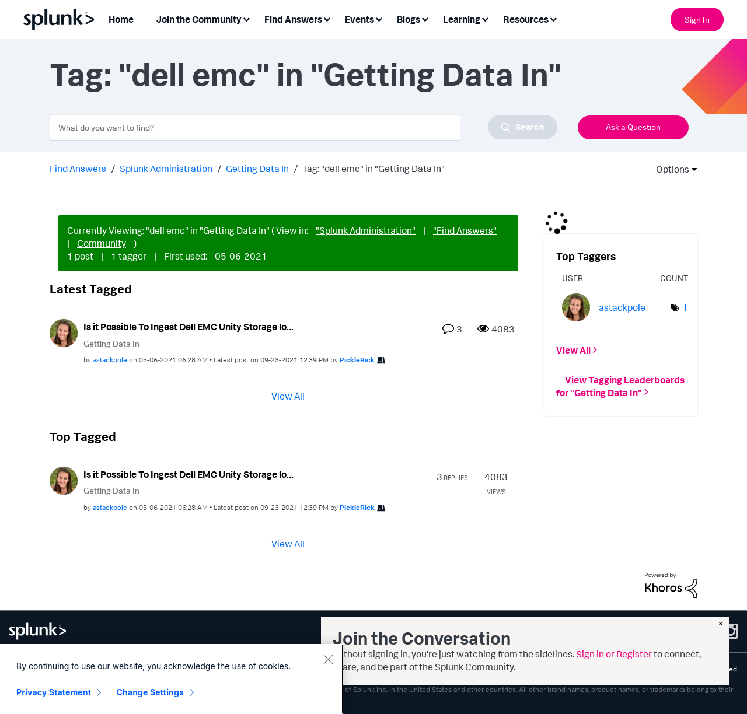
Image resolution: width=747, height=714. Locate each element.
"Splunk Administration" (366, 230)
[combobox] (303, 127)
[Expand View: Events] (379, 18)
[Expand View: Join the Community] (246, 18)
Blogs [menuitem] (408, 19)
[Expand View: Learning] (485, 18)
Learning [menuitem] (461, 19)
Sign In (697, 19)
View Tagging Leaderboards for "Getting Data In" (620, 385)
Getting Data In (257, 168)
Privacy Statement (53, 692)
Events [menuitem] (359, 19)
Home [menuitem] (121, 19)
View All (288, 396)
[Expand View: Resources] (553, 18)
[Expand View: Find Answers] (327, 18)
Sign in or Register (614, 654)
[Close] (328, 659)
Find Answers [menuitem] (293, 19)
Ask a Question (633, 127)
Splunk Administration (166, 168)
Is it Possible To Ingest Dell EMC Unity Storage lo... (188, 326)
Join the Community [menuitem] (199, 19)
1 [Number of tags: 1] (685, 307)
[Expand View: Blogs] (425, 18)
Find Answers (78, 168)
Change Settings (150, 692)
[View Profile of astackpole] (110, 359)
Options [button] (669, 169)
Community (101, 243)
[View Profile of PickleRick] (357, 359)
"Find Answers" (465, 230)
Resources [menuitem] (526, 19)
